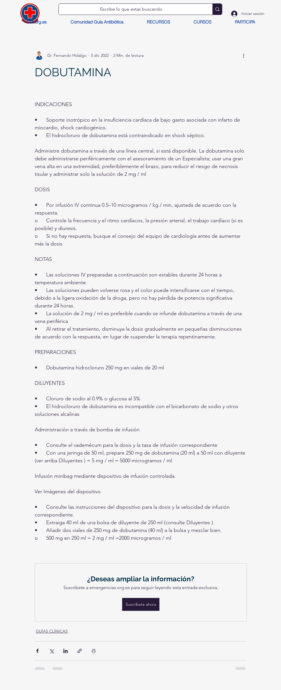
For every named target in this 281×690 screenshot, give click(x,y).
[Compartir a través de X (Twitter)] (51, 651)
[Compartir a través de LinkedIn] (65, 651)
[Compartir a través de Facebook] (37, 651)
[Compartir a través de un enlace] (79, 651)
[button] (158, 22)
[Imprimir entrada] (93, 651)
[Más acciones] (243, 55)
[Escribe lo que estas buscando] (131, 9)
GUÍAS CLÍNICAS (52, 631)
